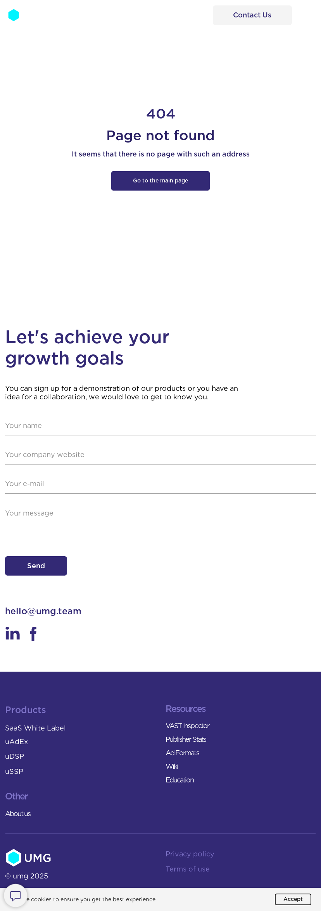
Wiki (172, 766)
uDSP (14, 756)
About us (17, 814)
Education (180, 780)
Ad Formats (182, 753)
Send (36, 566)
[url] (160, 454)
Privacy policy (190, 854)
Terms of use (188, 869)
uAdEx (16, 741)
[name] (160, 425)
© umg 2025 (26, 876)
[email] (160, 483)
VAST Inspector (187, 726)
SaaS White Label (35, 728)
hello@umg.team (43, 611)
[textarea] (160, 525)
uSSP (14, 771)
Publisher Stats (186, 739)
